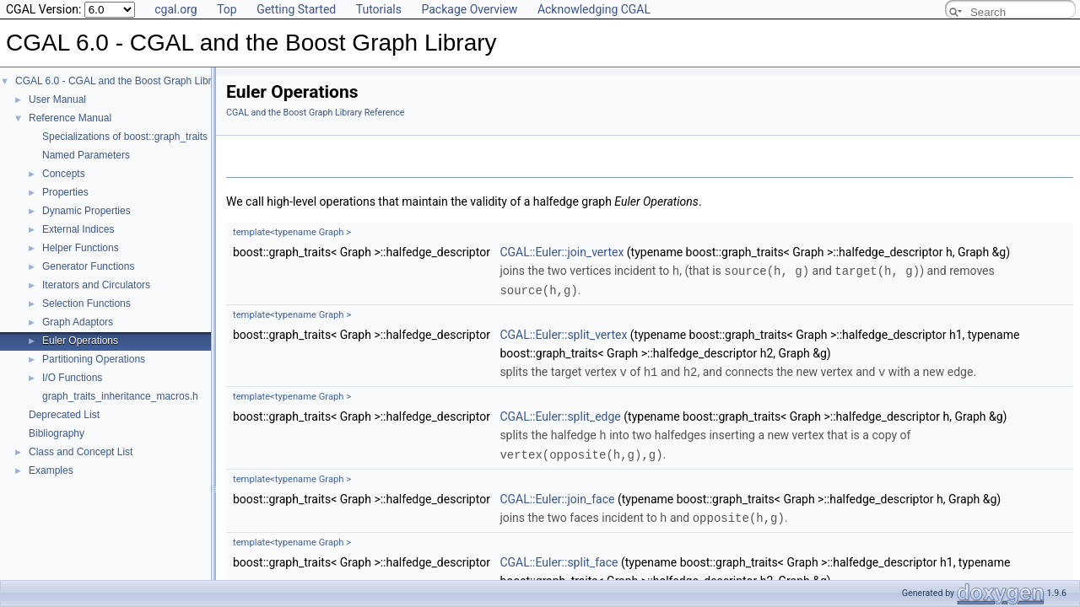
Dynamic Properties (86, 211)
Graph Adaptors (77, 322)
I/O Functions (72, 378)
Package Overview (469, 9)
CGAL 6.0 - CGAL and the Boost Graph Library (120, 81)
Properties (65, 192)
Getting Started (296, 9)
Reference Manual (70, 118)
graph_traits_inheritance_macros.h (120, 396)
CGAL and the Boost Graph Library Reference (315, 112)
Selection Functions (86, 303)
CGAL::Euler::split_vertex (563, 333)
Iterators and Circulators (96, 285)
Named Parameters (86, 155)
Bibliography (56, 433)
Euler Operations (80, 340)
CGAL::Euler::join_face (557, 495)
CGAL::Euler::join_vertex (562, 252)
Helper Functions (80, 248)
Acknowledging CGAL (594, 9)
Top (227, 9)
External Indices (78, 229)
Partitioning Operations (93, 359)
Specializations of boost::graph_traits (125, 136)
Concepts (63, 174)
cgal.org (175, 9)
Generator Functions (88, 266)
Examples (51, 470)
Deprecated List (64, 415)
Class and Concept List (80, 452)
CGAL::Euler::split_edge (560, 414)
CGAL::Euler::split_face (559, 557)
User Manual (57, 99)
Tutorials (379, 9)
